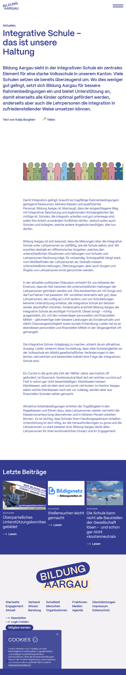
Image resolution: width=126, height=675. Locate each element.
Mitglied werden (19, 627)
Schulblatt (53, 602)
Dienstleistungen (103, 602)
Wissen (33, 606)
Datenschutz (101, 610)
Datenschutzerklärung (19, 665)
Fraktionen (79, 602)
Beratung (34, 610)
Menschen (53, 606)
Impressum (100, 606)
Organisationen (56, 610)
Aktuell (10, 610)
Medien (77, 606)
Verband (34, 602)
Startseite (12, 602)
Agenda (77, 610)
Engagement (14, 606)
